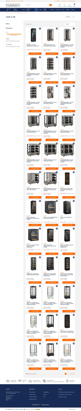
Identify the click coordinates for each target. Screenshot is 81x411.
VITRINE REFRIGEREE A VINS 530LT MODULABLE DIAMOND (49, 45)
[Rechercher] (39, 5)
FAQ (44, 396)
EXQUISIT (61, 187)
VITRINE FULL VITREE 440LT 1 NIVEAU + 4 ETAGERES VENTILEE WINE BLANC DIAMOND (33, 332)
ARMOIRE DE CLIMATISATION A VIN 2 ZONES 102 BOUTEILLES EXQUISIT (66, 189)
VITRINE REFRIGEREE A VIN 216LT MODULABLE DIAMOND (33, 132)
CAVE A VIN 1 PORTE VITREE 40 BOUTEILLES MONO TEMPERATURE (33, 246)
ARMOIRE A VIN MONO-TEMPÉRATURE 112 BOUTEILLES (33, 45)
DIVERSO (28, 272)
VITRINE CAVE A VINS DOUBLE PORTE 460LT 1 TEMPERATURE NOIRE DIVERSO (49, 274)
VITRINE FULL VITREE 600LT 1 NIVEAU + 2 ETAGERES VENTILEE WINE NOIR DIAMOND (49, 332)
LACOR (61, 215)
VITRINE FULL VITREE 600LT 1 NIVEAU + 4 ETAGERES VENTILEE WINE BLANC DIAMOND (66, 361)
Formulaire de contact (71, 1)
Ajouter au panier (35, 53)
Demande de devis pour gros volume (65, 394)
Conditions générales (33, 396)
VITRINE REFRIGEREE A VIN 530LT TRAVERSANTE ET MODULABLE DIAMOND (67, 46)
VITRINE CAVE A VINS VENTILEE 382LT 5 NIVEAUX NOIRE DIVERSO (67, 332)
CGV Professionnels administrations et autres (66, 392)
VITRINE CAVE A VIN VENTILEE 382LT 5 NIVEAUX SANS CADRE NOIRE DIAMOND (66, 274)
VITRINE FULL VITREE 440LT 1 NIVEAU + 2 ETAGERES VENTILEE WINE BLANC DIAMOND (49, 303)
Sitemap (44, 394)
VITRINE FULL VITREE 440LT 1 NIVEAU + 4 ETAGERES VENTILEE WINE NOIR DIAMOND (66, 303)
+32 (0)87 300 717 (13, 1)
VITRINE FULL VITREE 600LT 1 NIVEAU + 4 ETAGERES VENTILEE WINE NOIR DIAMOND (49, 361)
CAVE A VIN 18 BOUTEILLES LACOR (65, 218)
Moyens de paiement (33, 399)
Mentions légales (32, 394)
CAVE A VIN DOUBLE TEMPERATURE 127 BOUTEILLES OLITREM (49, 246)
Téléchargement (46, 392)
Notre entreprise (32, 392)
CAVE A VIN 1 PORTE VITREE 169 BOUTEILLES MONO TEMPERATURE (66, 246)
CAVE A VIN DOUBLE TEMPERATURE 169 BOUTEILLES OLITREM (33, 218)
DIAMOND (45, 43)
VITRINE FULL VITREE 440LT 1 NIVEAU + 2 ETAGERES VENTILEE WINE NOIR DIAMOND (33, 303)
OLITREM (28, 43)
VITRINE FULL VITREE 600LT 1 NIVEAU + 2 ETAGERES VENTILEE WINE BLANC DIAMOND (33, 361)
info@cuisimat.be (45, 404)
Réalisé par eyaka (72, 409)
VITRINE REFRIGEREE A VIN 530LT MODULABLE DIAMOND (50, 74)
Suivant (73, 373)
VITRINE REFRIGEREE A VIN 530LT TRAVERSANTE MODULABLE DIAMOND (67, 103)
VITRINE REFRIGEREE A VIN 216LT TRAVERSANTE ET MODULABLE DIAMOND (50, 132)
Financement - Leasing (62, 396)
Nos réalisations (57, 1)
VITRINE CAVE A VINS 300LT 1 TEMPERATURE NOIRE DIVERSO (33, 274)
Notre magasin (64, 1)
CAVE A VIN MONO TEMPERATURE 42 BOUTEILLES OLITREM (50, 218)
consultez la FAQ (20, 1)
